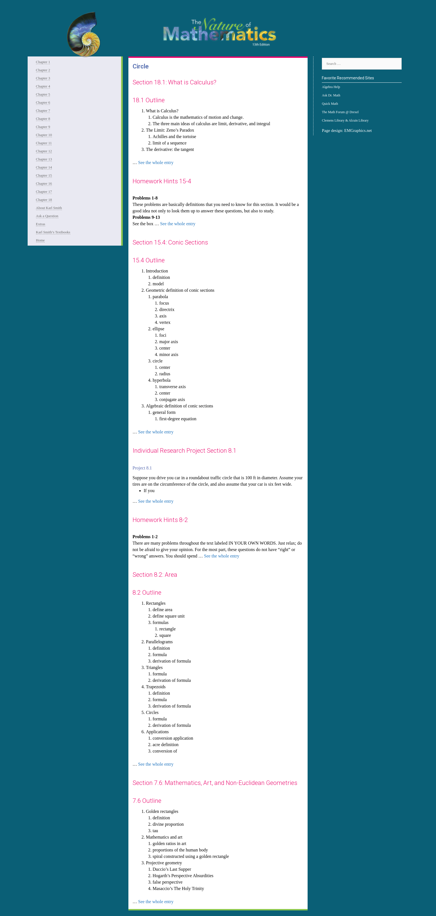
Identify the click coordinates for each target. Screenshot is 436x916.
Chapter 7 (43, 110)
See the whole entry (156, 162)
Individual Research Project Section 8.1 (184, 450)
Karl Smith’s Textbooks (53, 232)
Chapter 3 (43, 78)
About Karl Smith (49, 208)
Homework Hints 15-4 (162, 181)
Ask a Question (47, 216)
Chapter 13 (44, 159)
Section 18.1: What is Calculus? (174, 82)
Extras (40, 224)
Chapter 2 (43, 70)
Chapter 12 (44, 151)
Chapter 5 (43, 94)
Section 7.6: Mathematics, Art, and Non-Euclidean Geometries (215, 782)
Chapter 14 (44, 167)
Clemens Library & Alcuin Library (345, 120)
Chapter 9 (43, 127)
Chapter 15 (44, 175)
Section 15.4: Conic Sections (170, 242)
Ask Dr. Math (331, 95)
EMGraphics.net (358, 130)
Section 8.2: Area (155, 574)
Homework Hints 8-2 (160, 519)
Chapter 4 (43, 86)
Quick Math (330, 104)
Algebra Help (331, 87)
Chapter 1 (43, 62)
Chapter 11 (44, 143)
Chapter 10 (44, 135)
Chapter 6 (43, 102)
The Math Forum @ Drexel (340, 112)
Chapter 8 (43, 119)
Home (40, 240)
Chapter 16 (44, 183)
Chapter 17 (44, 191)
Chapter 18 (44, 200)
